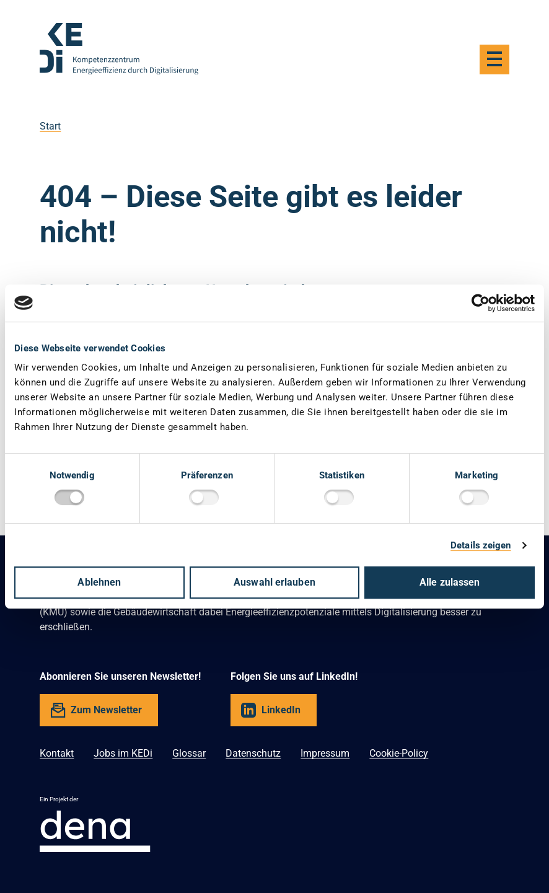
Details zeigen (480, 545)
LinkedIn (281, 710)
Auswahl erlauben (274, 582)
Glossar (189, 753)
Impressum (325, 753)
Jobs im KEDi (123, 753)
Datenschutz (253, 753)
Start (50, 126)
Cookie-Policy (398, 753)
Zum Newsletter (106, 710)
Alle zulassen (449, 582)
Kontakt (57, 753)
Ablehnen (99, 582)
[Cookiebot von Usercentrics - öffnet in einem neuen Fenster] (480, 303)
